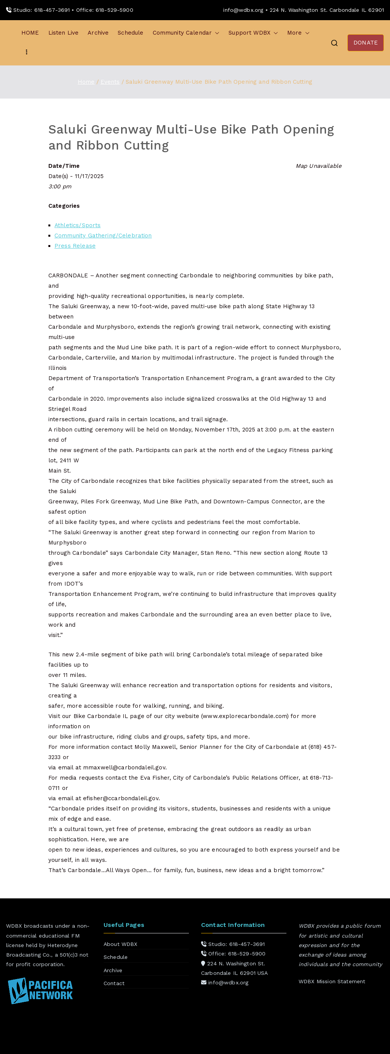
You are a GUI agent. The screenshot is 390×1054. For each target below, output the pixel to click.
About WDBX (120, 944)
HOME (30, 32)
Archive (98, 32)
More (298, 33)
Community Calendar (186, 33)
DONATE (365, 42)
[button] (215, 33)
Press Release (75, 245)
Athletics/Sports (77, 225)
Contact (114, 983)
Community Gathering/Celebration (103, 235)
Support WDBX (253, 33)
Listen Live (63, 32)
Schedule (130, 32)
